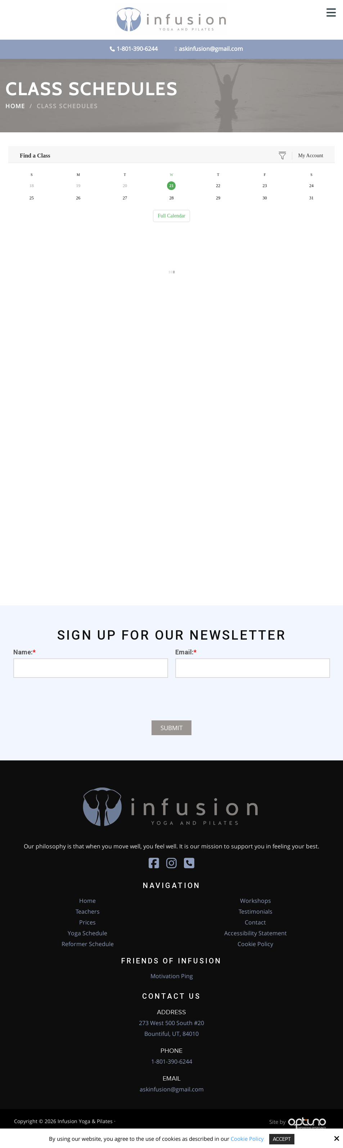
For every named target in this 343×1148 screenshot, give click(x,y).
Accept (282, 1139)
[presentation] (171, 699)
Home (15, 106)
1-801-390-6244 (137, 49)
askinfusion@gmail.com (209, 49)
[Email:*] (252, 668)
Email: (186, 652)
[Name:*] (90, 668)
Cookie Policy (246, 1138)
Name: (24, 652)
